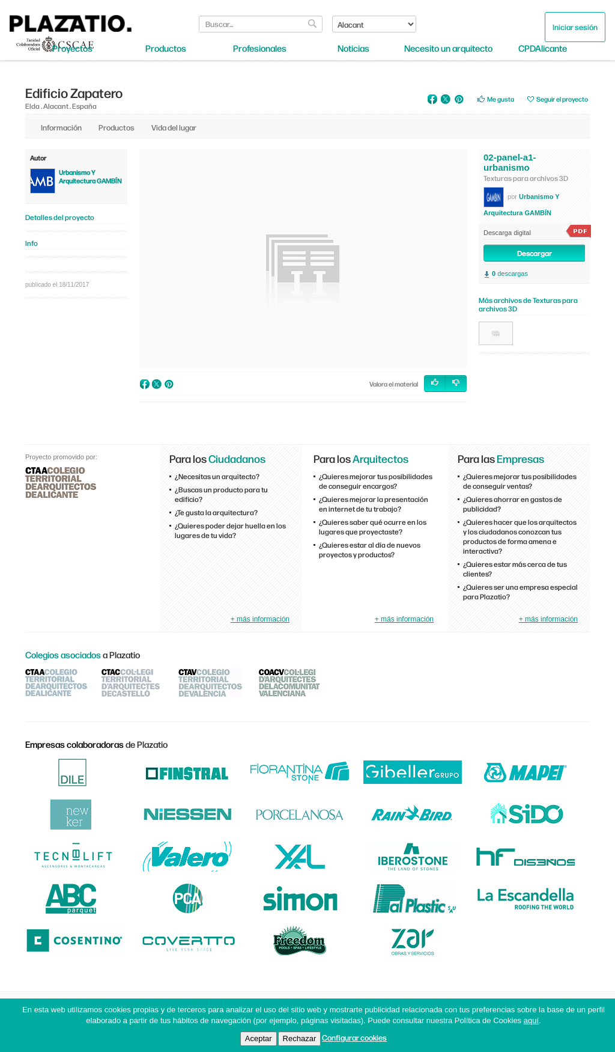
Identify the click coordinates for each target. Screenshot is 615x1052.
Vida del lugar (173, 127)
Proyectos (72, 48)
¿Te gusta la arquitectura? (216, 512)
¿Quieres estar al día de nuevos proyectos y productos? (369, 549)
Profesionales (259, 48)
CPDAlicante (542, 48)
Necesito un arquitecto (448, 48)
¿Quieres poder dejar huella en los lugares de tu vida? (230, 530)
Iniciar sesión (575, 27)
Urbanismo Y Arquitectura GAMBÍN (90, 176)
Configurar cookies (354, 1037)
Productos (165, 48)
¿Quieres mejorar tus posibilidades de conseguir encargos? (375, 481)
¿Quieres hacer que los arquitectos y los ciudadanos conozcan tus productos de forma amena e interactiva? (520, 536)
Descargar (534, 253)
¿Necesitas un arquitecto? (217, 476)
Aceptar (258, 1038)
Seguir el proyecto (562, 98)
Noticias (353, 48)
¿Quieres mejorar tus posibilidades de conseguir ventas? (520, 481)
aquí (531, 1020)
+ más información (260, 619)
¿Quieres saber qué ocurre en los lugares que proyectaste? (372, 526)
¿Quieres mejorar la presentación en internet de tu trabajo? (373, 503)
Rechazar (300, 1038)
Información (61, 127)
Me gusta (500, 98)
